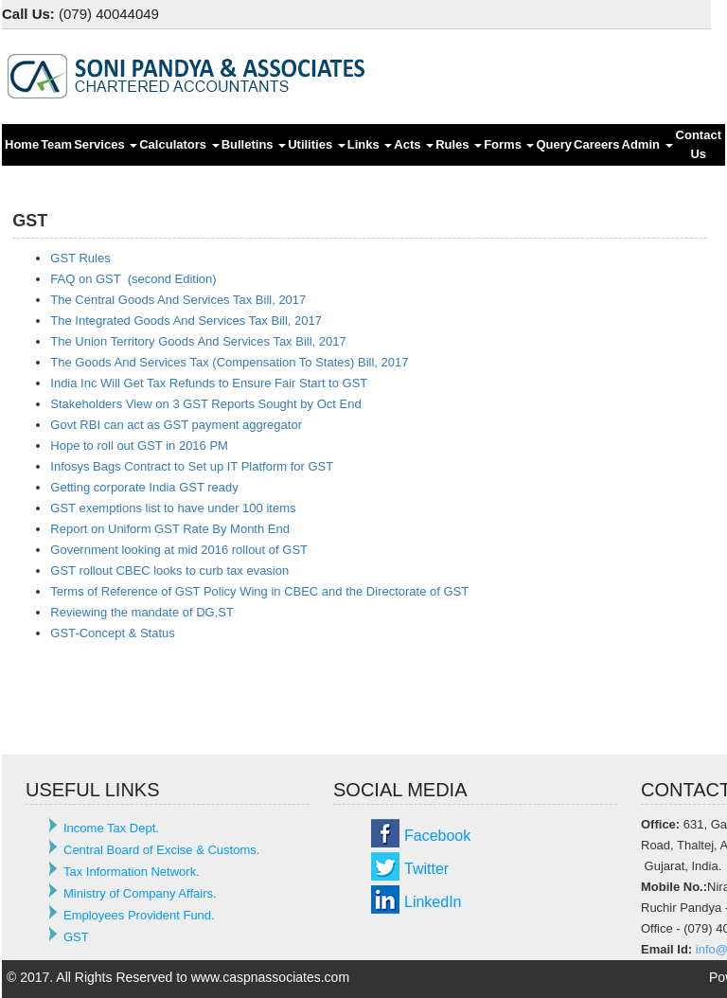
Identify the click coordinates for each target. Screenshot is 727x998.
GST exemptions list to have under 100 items (172, 508)
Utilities (317, 144)
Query (554, 144)
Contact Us (698, 144)
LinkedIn (433, 902)
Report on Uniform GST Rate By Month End (170, 529)
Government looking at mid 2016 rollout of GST (179, 550)
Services (105, 144)
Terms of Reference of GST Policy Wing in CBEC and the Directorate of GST (259, 591)
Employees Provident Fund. (139, 915)
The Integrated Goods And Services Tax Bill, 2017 (186, 320)
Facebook (437, 836)
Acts (414, 144)
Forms (509, 144)
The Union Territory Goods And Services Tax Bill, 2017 (198, 341)
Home (22, 144)
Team (56, 144)
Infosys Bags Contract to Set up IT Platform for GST (191, 466)
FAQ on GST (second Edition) (133, 279)
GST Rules (80, 258)
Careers (596, 144)
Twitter (426, 869)
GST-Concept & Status (112, 633)
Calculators (179, 144)
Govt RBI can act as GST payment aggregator (176, 425)
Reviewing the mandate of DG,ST (142, 612)
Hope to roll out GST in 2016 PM (139, 445)
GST (76, 937)
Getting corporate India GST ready (144, 487)
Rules (458, 144)
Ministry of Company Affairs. (140, 893)
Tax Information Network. (131, 871)
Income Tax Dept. (111, 828)
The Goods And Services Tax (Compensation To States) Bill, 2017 (229, 362)
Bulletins (254, 144)
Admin (647, 144)
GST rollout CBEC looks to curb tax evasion (169, 570)
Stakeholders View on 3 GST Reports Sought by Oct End (205, 404)
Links (370, 144)
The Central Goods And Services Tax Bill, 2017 (178, 300)
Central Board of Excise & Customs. (161, 850)
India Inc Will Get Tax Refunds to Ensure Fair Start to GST (208, 383)
